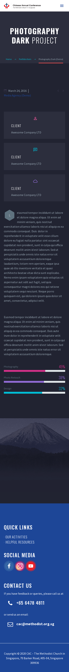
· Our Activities (15, 536)
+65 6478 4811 (30, 602)
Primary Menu (61, 6)
